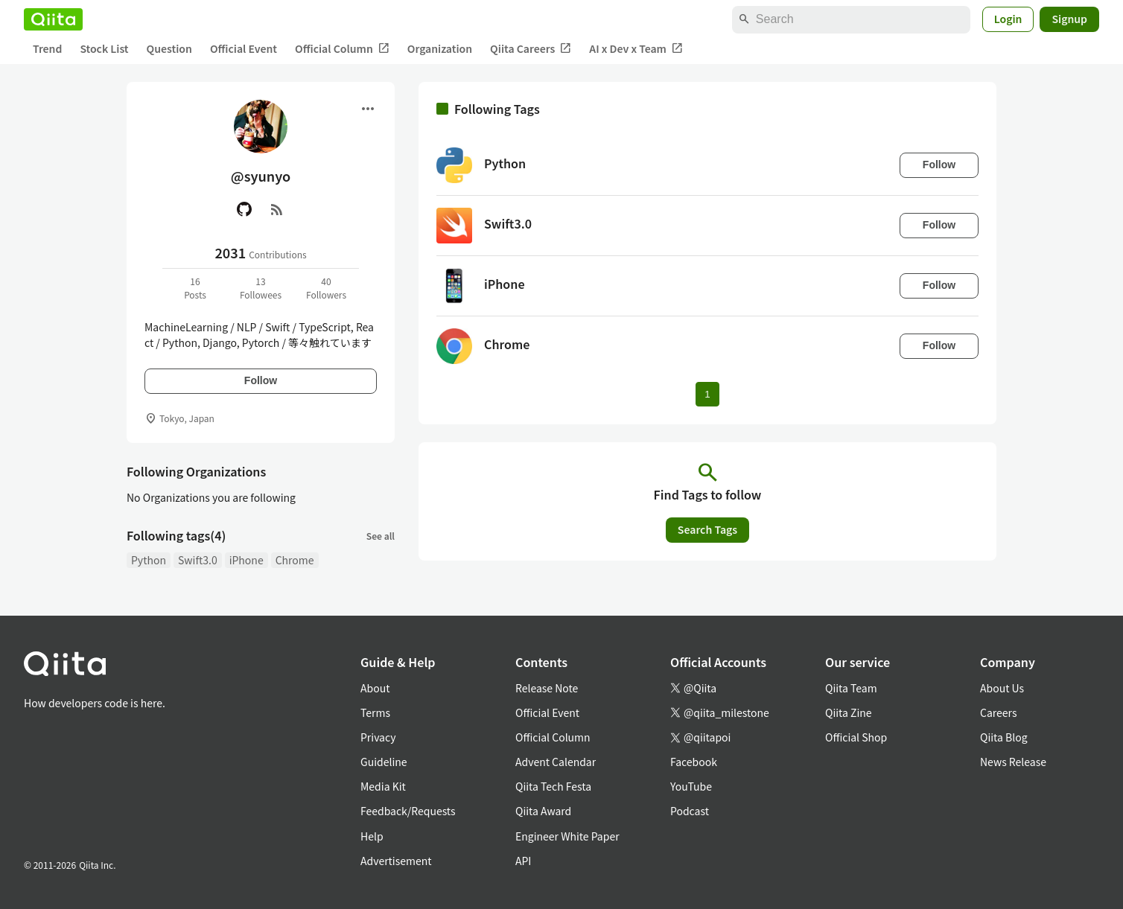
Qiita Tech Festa (553, 786)
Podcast (689, 810)
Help (372, 836)
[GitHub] (244, 209)
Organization (439, 48)
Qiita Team (851, 687)
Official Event (243, 48)
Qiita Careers (530, 49)
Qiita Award (543, 810)
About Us (1002, 687)
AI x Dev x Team (636, 49)
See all (380, 535)
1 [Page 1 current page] (707, 394)
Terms (375, 712)
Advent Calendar (555, 761)
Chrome (295, 559)
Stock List (104, 48)
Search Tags (707, 529)
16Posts (195, 288)
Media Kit (383, 786)
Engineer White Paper (567, 836)
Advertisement (396, 860)
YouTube (691, 786)
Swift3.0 (197, 559)
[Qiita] (53, 19)
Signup (1069, 18)
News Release (1013, 761)
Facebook (693, 761)
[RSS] (277, 209)
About (374, 687)
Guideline (383, 761)
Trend (47, 48)
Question (169, 48)
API (523, 860)
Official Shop (856, 737)
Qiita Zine (848, 712)
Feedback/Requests (408, 810)
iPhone (246, 559)
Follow (260, 380)
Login (1008, 18)
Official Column (342, 49)
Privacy (377, 737)
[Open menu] (368, 109)
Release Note (546, 687)
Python (148, 559)
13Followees (260, 288)
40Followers (326, 288)
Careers (998, 712)
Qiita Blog (1004, 737)
